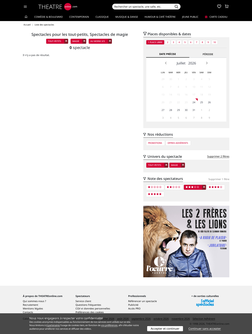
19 (209, 94)
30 (170, 79)
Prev (166, 63)
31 (193, 110)
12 (209, 86)
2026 (192, 63)
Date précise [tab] (167, 54)
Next (206, 63)
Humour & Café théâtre (160, 16)
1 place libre (155, 42)
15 (178, 94)
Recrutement (30, 304)
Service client (83, 301)
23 (186, 102)
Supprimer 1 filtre (218, 179)
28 (170, 110)
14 (170, 94)
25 (201, 102)
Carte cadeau (216, 16)
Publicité (133, 304)
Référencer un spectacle (142, 301)
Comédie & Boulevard (48, 16)
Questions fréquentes (88, 304)
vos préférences (109, 325)
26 (209, 102)
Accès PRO (134, 308)
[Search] (142, 6)
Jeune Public (190, 16)
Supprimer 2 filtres (218, 156)
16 (186, 94)
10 (214, 42)
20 (163, 102)
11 (201, 86)
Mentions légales (33, 308)
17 (193, 94)
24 (193, 102)
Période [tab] (208, 54)
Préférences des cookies (90, 312)
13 (163, 94)
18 (201, 94)
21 (170, 102)
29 (163, 79)
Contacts (28, 312)
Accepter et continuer (165, 328)
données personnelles (97, 308)
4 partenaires (53, 325)
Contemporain (79, 16)
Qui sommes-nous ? (34, 301)
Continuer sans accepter (204, 328)
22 (178, 102)
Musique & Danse (126, 16)
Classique (102, 16)
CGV (78, 308)
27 (163, 110)
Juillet (181, 63)
